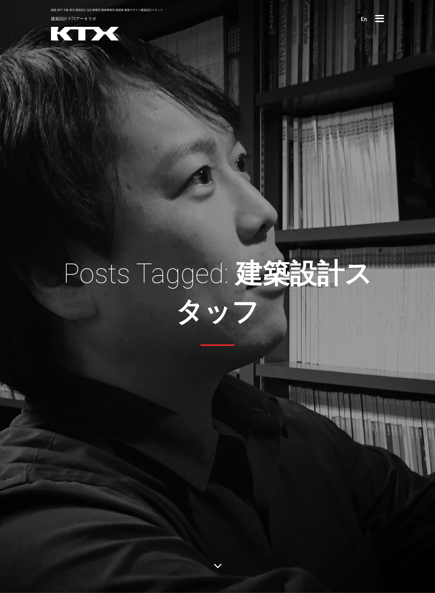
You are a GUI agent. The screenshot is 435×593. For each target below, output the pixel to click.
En (364, 19)
